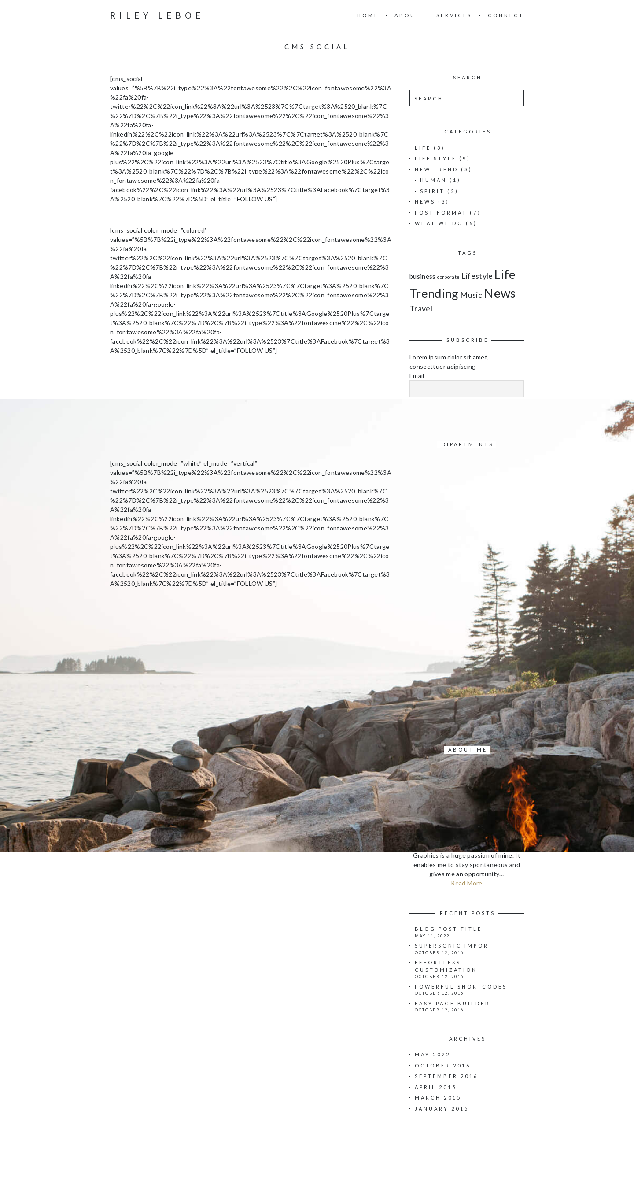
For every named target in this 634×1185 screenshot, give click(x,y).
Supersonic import (454, 945)
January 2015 (442, 1108)
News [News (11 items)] (499, 292)
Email (416, 375)
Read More (466, 883)
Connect (506, 15)
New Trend (436, 169)
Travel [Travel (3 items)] (420, 308)
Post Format (441, 212)
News (425, 201)
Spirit (432, 191)
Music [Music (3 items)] (471, 295)
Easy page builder (452, 1003)
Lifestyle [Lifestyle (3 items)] (477, 276)
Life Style (436, 158)
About (407, 15)
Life (423, 148)
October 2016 (443, 1065)
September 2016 (446, 1076)
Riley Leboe (157, 15)
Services (454, 15)
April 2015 (436, 1087)
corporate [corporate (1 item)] (448, 277)
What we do (439, 223)
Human (433, 180)
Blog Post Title (448, 929)
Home (368, 15)
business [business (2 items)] (422, 276)
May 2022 (432, 1054)
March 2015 (438, 1097)
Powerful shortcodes (461, 986)
